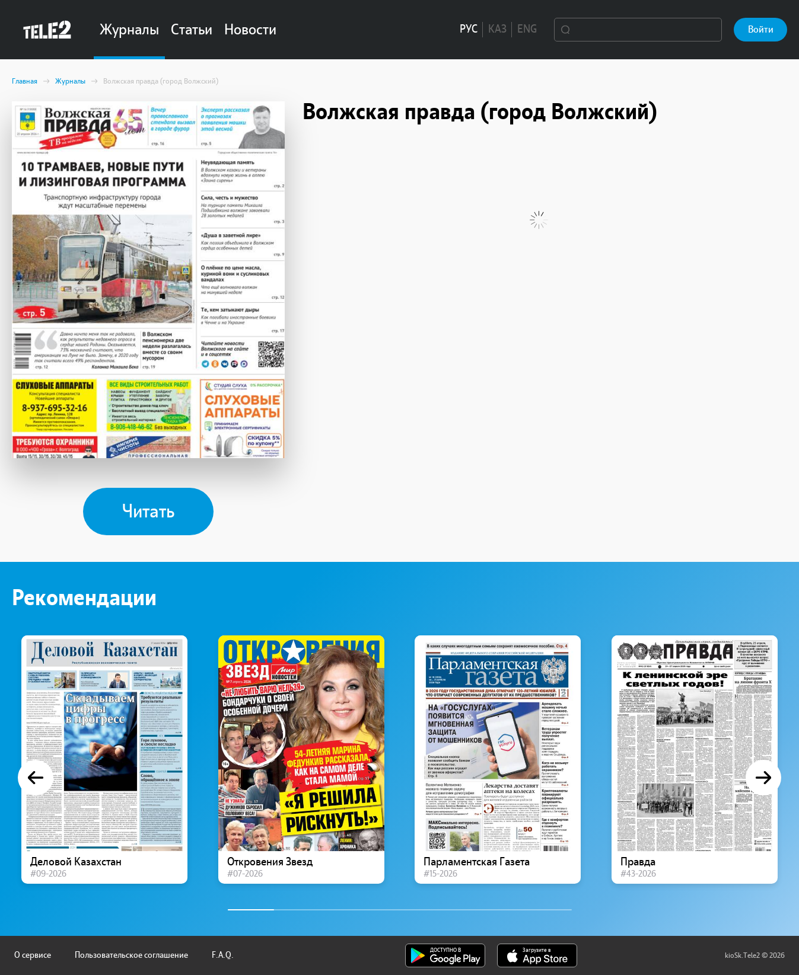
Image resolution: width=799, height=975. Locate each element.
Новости (250, 30)
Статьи (191, 30)
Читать (148, 511)
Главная (24, 81)
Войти (760, 29)
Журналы (129, 30)
